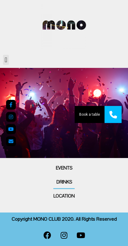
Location (64, 196)
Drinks (64, 182)
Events (64, 168)
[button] (6, 60)
